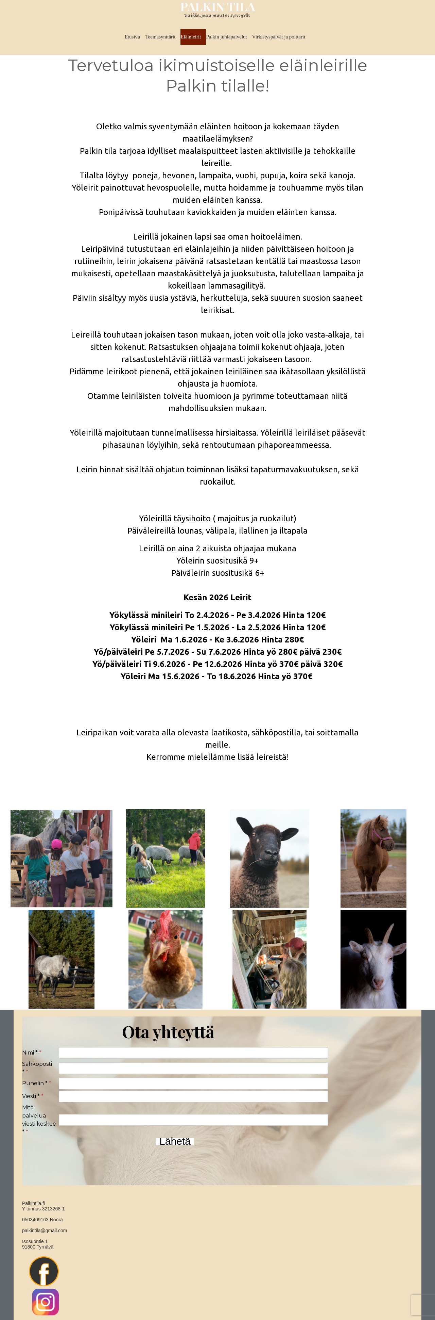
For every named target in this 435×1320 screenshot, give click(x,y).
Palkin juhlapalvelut (226, 36)
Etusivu (132, 36)
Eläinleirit (190, 36)
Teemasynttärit (160, 36)
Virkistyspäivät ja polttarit (279, 36)
